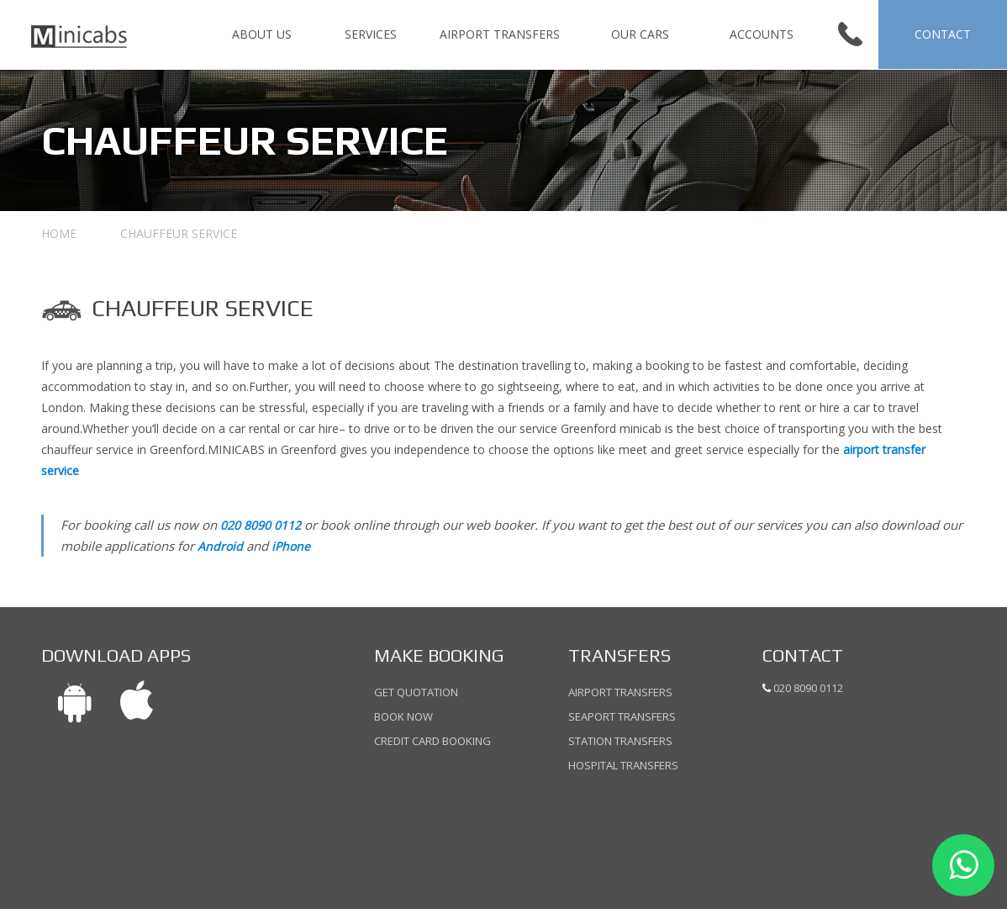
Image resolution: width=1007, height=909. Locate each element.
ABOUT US (262, 34)
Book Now (403, 716)
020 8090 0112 (260, 525)
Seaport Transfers (622, 716)
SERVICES (371, 34)
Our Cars (640, 34)
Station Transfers (620, 740)
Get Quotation (416, 693)
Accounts (761, 34)
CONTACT (943, 34)
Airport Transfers (500, 34)
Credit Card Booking (432, 740)
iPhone (291, 546)
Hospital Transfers (623, 764)
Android (220, 546)
